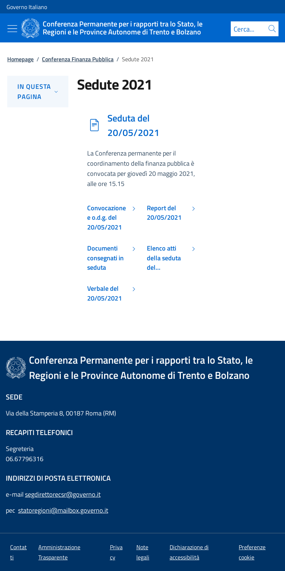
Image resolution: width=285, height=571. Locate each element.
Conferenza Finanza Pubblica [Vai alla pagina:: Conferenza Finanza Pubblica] (78, 59)
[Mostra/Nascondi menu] (12, 28)
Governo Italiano (27, 7)
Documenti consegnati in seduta (105, 258)
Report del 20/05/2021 (164, 212)
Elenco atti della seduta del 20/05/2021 (164, 258)
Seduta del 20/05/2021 (133, 125)
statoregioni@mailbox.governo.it (63, 510)
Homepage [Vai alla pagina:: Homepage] (20, 59)
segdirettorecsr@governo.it (63, 494)
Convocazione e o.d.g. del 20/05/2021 (106, 217)
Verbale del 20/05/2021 (104, 293)
